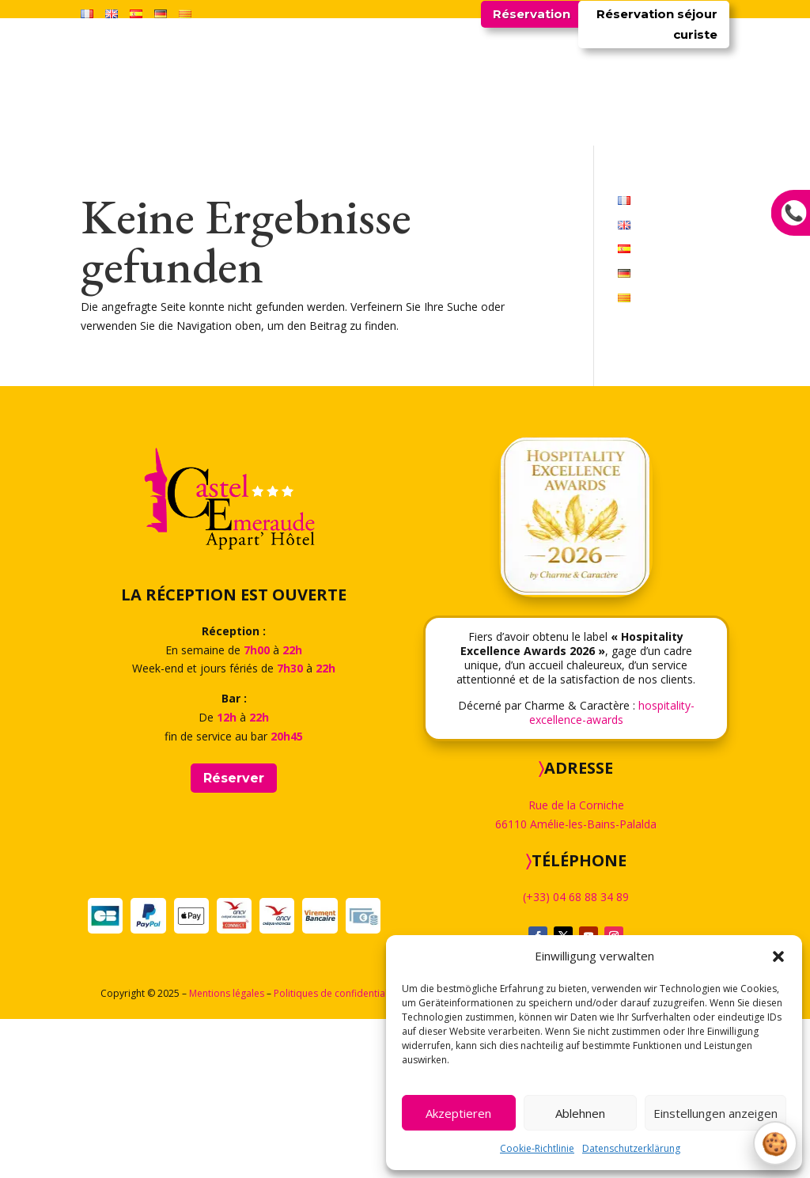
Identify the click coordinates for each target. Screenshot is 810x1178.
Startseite (170, 257)
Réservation (531, 13)
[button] (778, 956)
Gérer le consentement (775, 1143)
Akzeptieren (458, 1113)
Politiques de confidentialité (336, 1152)
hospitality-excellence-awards (612, 871)
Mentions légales (226, 1152)
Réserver (233, 937)
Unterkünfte (250, 257)
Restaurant (333, 257)
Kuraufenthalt (423, 257)
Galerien (582, 257)
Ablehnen (580, 1113)
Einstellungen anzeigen (715, 1113)
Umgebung (511, 257)
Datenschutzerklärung (631, 1148)
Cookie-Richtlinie (537, 1148)
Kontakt (645, 257)
